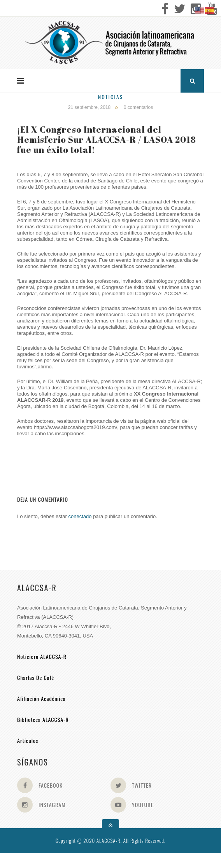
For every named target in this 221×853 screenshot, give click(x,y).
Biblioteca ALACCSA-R (43, 719)
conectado (80, 516)
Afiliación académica (41, 698)
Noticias (110, 97)
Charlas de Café (35, 677)
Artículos (27, 740)
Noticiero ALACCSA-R (42, 656)
